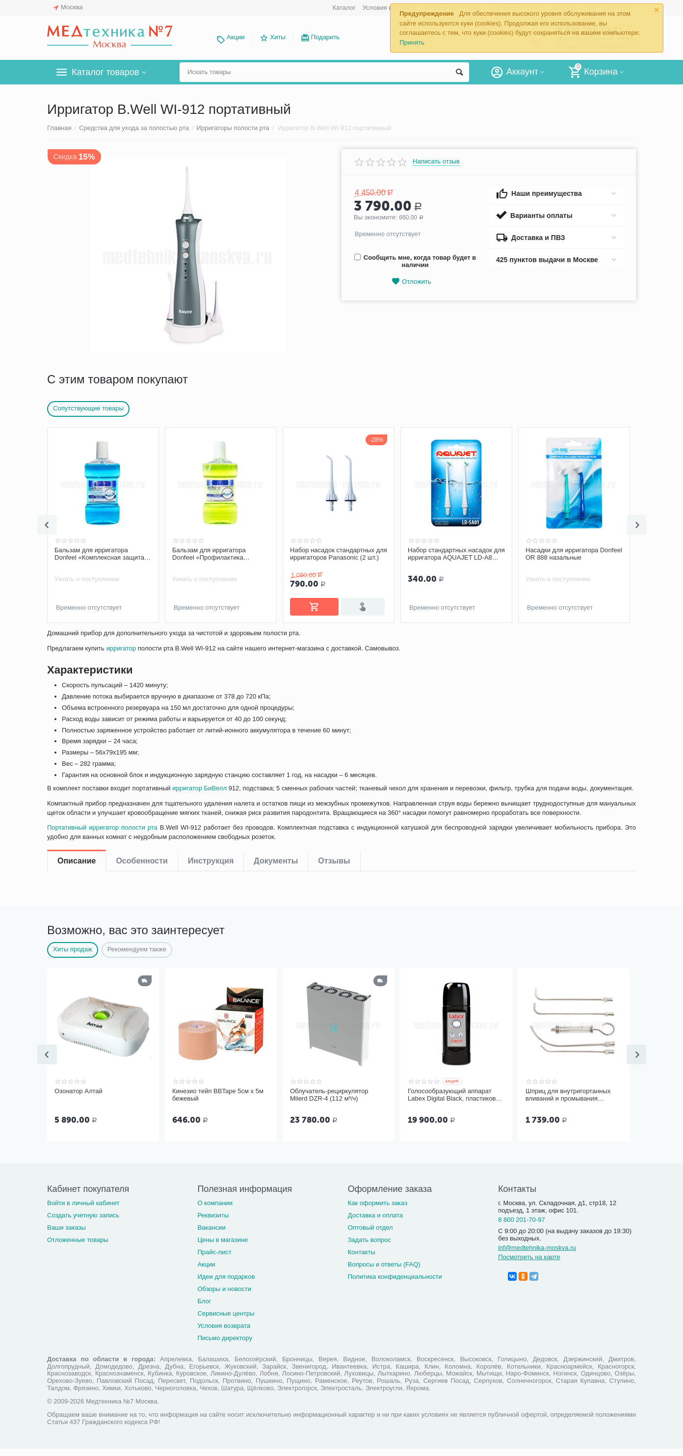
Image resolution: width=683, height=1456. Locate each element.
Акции (235, 37)
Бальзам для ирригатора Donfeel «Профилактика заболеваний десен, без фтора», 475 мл (338, 554)
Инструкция (211, 641)
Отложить (411, 281)
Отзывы (334, 641)
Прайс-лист (214, 1259)
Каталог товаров (105, 72)
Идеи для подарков (226, 1284)
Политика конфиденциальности (395, 1284)
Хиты (277, 37)
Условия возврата (389, 7)
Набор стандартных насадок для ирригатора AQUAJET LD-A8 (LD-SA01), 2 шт (574, 554)
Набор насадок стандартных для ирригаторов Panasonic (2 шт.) (456, 554)
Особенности (141, 641)
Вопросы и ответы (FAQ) (384, 1271)
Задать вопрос (369, 1247)
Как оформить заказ (377, 1210)
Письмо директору (224, 1345)
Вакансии (211, 1235)
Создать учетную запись (83, 1222)
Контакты (361, 1259)
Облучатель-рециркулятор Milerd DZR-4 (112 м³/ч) (329, 1103)
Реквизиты (213, 1222)
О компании (215, 1210)
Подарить (325, 37)
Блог (204, 1308)
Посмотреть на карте (529, 1264)
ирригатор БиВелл (212, 821)
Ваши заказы (66, 1235)
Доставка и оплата (375, 1222)
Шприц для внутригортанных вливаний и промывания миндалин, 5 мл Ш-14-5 (567, 1103)
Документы (276, 641)
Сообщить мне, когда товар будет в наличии (415, 261)
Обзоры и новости (224, 1296)
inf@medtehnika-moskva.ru (537, 1255)
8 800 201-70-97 (521, 1227)
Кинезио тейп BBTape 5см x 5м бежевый (217, 1103)
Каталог (344, 7)
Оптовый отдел (370, 1235)
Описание (76, 641)
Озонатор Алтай (78, 1099)
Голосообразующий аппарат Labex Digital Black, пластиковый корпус (456, 1103)
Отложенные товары (77, 1247)
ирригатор (123, 681)
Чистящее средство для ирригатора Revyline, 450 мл (96, 554)
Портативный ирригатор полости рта (104, 869)
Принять (411, 42)
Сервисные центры (225, 1320)
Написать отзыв (436, 161)
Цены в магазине (222, 1247)
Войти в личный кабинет (83, 1210)
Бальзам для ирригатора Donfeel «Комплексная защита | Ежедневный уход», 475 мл (218, 554)
